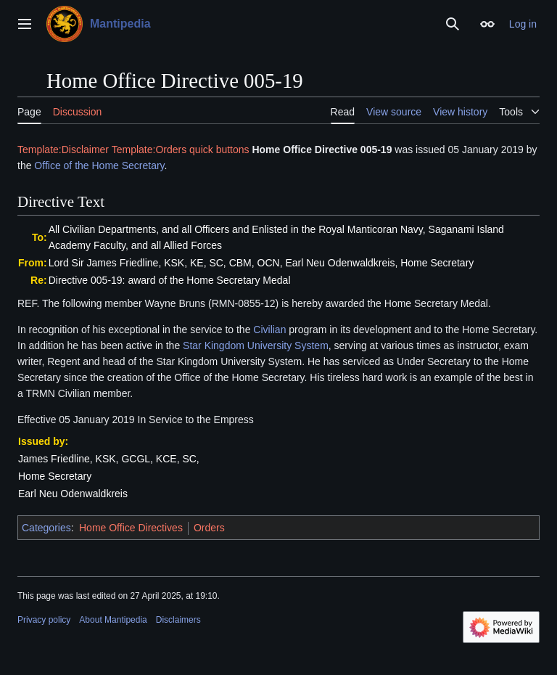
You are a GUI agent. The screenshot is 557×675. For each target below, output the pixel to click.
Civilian (269, 329)
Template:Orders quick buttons (180, 149)
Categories (46, 527)
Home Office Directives (131, 527)
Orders (209, 527)
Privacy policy (43, 620)
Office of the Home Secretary (99, 165)
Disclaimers (178, 620)
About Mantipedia (113, 620)
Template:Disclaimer (63, 149)
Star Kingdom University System (256, 345)
